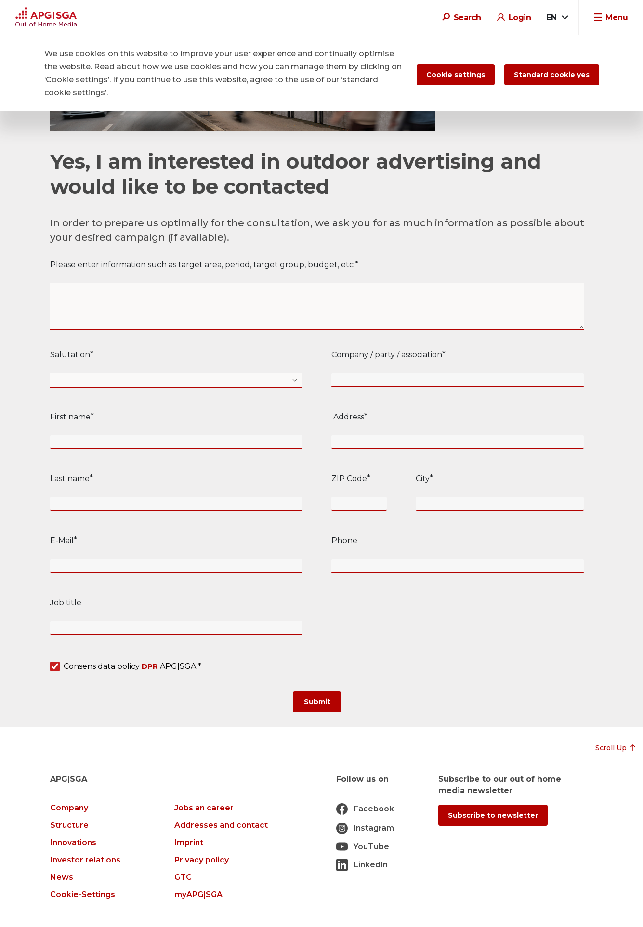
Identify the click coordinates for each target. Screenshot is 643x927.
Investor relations (85, 859)
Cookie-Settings (82, 894)
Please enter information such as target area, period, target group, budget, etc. (202, 264)
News (61, 877)
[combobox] (556, 18)
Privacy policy (201, 859)
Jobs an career (204, 807)
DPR (150, 666)
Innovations (73, 842)
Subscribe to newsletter (493, 815)
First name (70, 416)
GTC (183, 877)
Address (347, 416)
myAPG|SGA (198, 894)
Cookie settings (455, 74)
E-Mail (62, 540)
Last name (70, 478)
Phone (344, 540)
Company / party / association (386, 354)
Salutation (70, 354)
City (423, 478)
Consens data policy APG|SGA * (132, 666)
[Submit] (317, 701)
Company (69, 807)
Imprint (188, 842)
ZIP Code (349, 478)
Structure (69, 825)
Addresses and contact (221, 825)
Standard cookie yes (552, 74)
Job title (65, 602)
